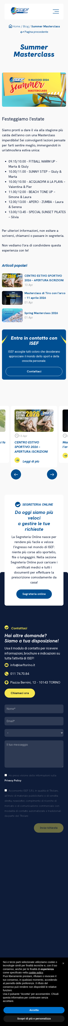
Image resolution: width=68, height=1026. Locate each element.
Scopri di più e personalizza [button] (34, 1018)
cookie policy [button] (36, 972)
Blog (26, 26)
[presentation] (16, 474)
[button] (63, 963)
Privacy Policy (13, 780)
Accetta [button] (34, 1010)
